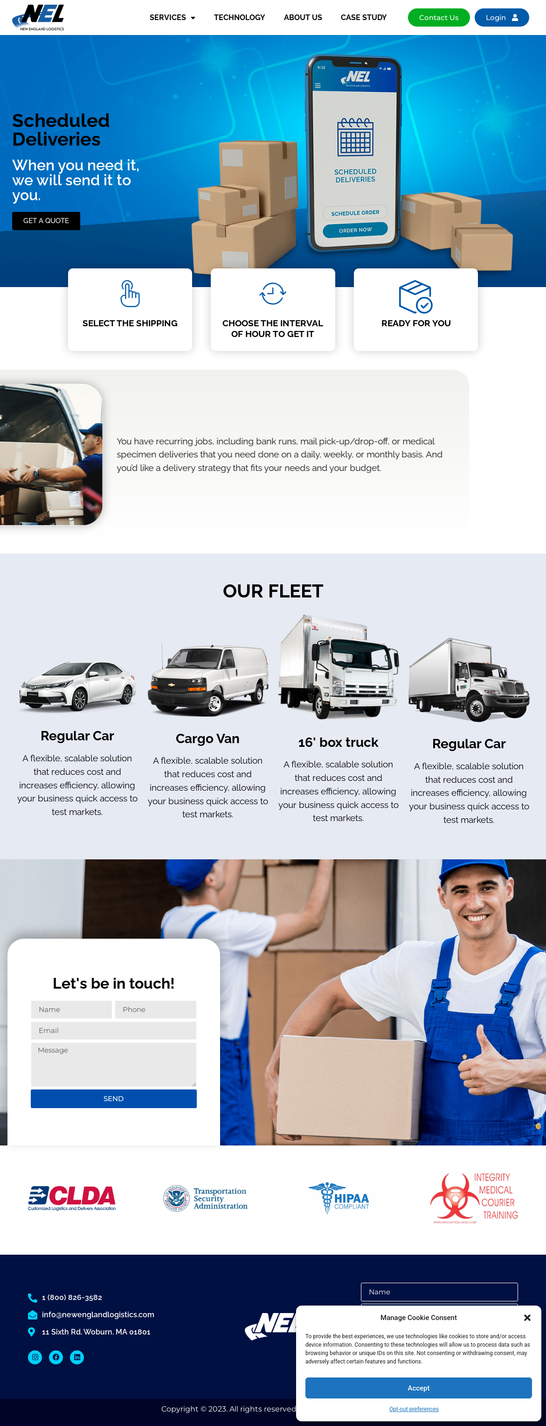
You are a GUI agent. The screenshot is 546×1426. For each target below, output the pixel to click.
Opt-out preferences (414, 1409)
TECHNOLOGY (239, 17)
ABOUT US (303, 17)
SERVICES (172, 17)
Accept (418, 1388)
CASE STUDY (364, 17)
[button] (527, 1317)
